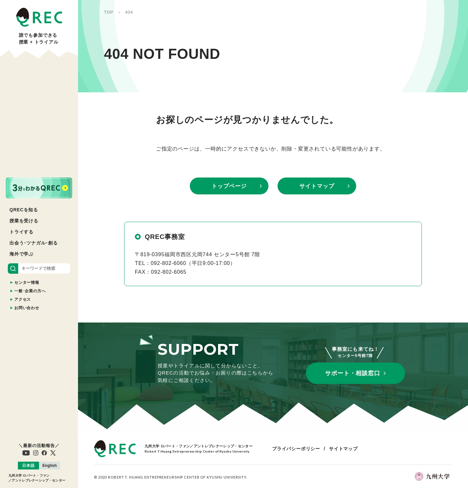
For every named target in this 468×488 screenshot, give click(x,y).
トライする (21, 231)
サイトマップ (316, 186)
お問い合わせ (26, 308)
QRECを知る (23, 209)
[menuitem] (28, 465)
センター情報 (26, 282)
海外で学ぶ (21, 254)
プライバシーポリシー (296, 448)
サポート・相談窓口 (352, 373)
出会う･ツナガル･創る (33, 242)
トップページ (229, 186)
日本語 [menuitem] (28, 465)
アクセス (22, 299)
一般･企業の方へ (30, 291)
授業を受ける (23, 220)
